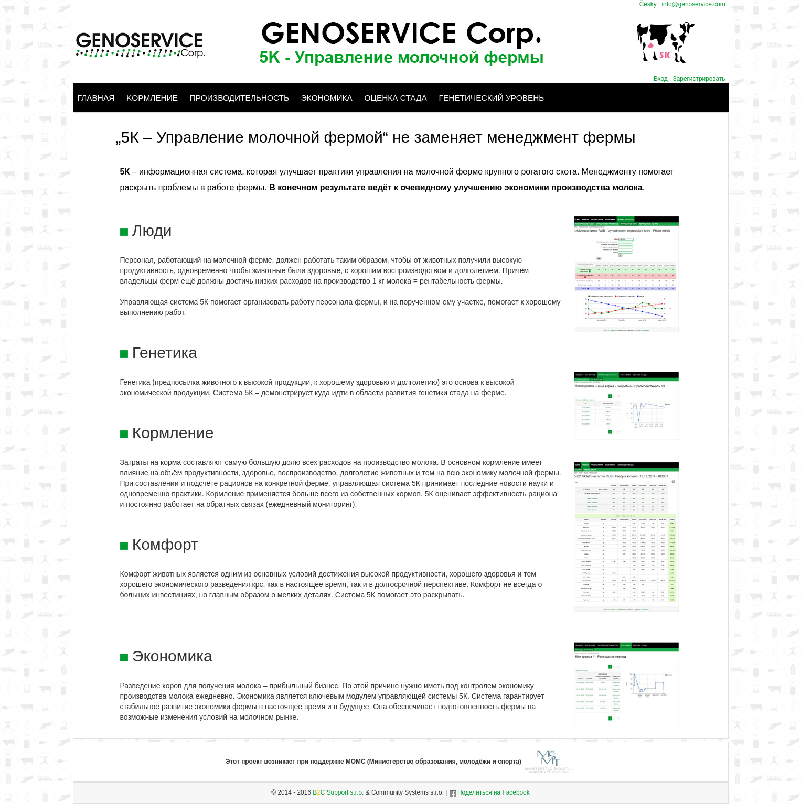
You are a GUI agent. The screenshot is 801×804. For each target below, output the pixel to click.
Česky (648, 4)
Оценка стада (396, 97)
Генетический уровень (491, 97)
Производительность (239, 97)
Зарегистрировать (699, 78)
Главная (96, 97)
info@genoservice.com (693, 4)
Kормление (152, 97)
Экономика (327, 97)
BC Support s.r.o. (338, 792)
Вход (661, 78)
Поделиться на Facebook (489, 792)
